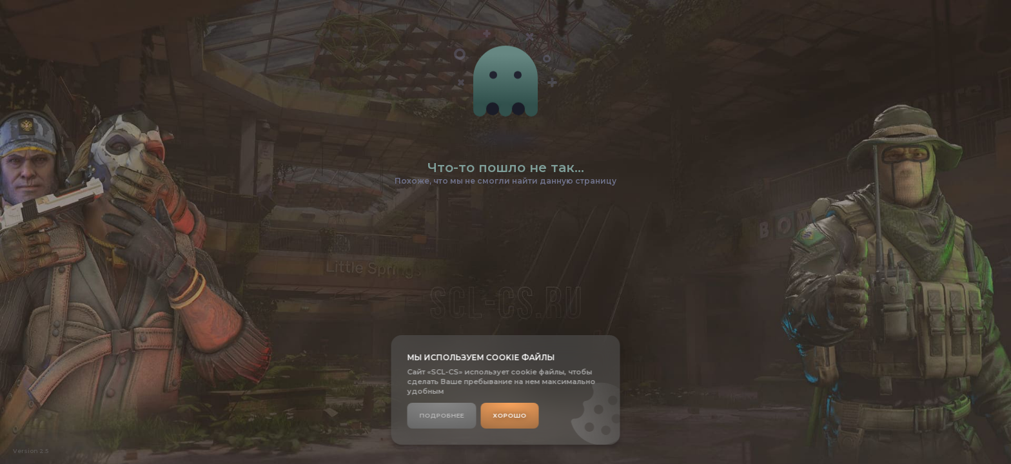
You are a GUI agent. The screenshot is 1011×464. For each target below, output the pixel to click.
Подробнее (442, 415)
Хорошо (510, 415)
